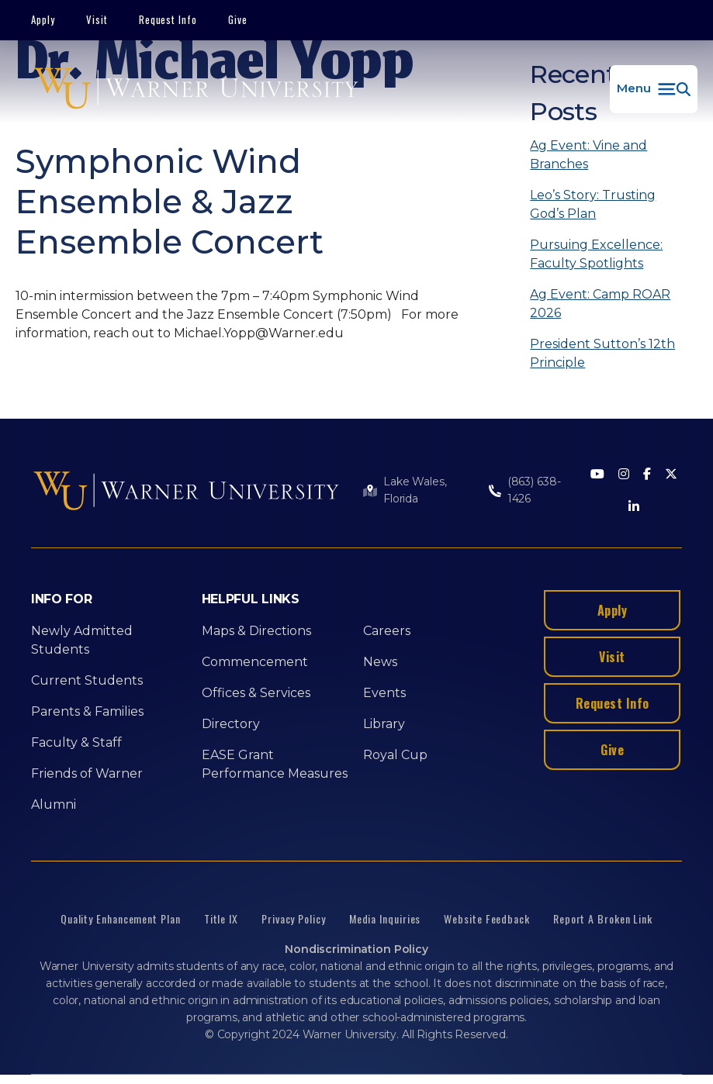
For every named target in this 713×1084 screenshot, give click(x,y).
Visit (97, 19)
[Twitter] (671, 475)
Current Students (87, 680)
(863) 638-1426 (534, 490)
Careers (386, 630)
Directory (231, 723)
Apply (43, 19)
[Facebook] (647, 475)
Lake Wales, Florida (414, 490)
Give (237, 19)
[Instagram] (623, 475)
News (380, 661)
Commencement (255, 661)
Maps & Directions (256, 630)
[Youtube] (597, 475)
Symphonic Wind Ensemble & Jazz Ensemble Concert (170, 201)
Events (384, 692)
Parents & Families (87, 711)
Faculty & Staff (76, 742)
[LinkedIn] (633, 507)
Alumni (53, 804)
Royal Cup (395, 754)
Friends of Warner (87, 773)
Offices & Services (256, 692)
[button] (653, 89)
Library (384, 723)
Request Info (168, 19)
